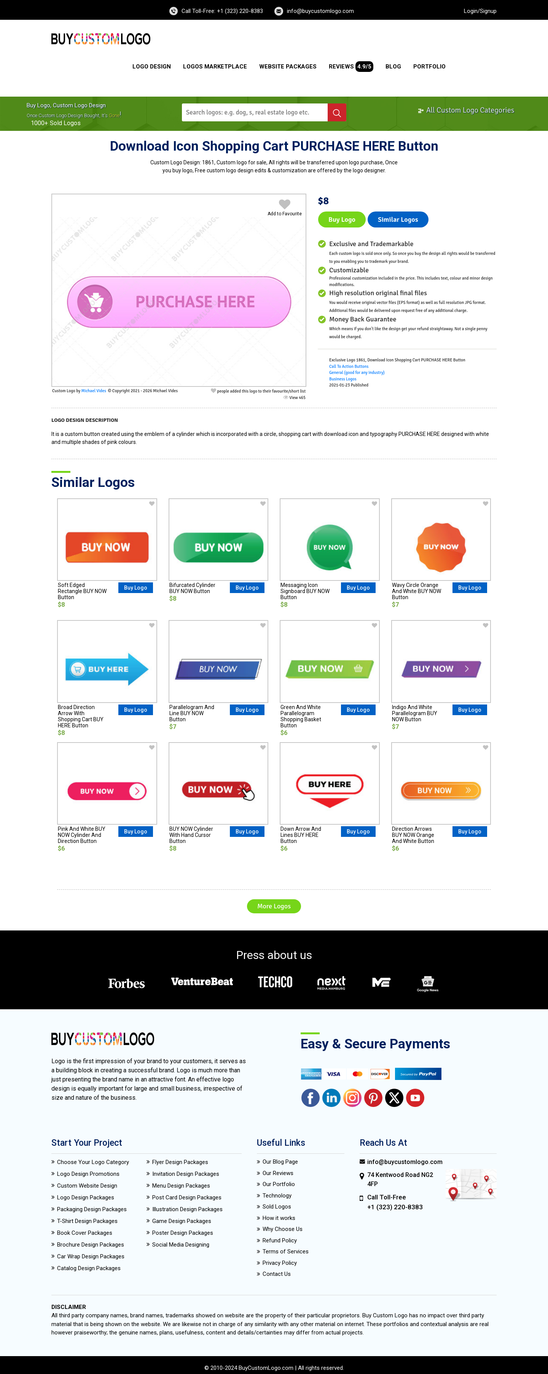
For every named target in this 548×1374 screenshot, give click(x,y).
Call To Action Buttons (348, 366)
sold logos (65, 123)
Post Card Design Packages (186, 1197)
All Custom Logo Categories (466, 110)
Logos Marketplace (215, 66)
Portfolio (429, 66)
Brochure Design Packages (90, 1244)
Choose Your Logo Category (93, 1162)
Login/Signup (480, 11)
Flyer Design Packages (180, 1162)
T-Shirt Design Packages (87, 1221)
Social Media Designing (180, 1244)
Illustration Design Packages (187, 1209)
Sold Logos (277, 1206)
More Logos (274, 906)
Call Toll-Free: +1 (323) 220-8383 (222, 11)
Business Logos (343, 379)
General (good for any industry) (357, 372)
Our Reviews (278, 1173)
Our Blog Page (280, 1161)
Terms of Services (286, 1251)
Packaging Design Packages (92, 1209)
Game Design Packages (181, 1221)
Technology (277, 1195)
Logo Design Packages (85, 1197)
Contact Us (277, 1274)
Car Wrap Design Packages (90, 1256)
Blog (393, 66)
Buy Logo (341, 219)
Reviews (351, 66)
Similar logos (398, 219)
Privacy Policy (280, 1263)
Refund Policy (280, 1240)
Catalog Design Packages (89, 1268)
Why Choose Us (283, 1229)
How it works (279, 1218)
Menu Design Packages (181, 1185)
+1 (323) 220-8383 (395, 1207)
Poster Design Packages (182, 1232)
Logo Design (151, 66)
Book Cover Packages (84, 1232)
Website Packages (288, 66)
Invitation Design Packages (185, 1173)
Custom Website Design (87, 1185)
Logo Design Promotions (88, 1173)
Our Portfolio (279, 1184)
